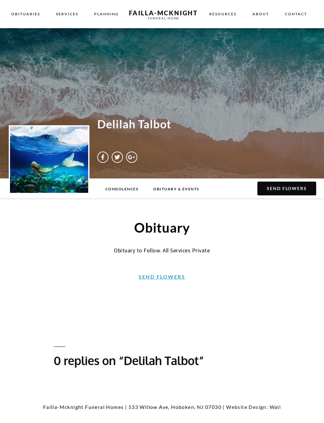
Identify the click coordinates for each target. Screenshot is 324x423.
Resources (222, 14)
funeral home (164, 18)
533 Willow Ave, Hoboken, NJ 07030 (175, 407)
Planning (106, 14)
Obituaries (25, 14)
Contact (296, 14)
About (260, 14)
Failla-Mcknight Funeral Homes (83, 407)
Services (67, 14)
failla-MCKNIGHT (163, 13)
